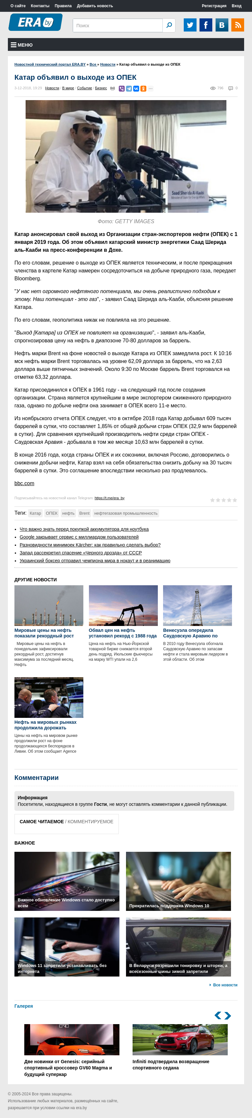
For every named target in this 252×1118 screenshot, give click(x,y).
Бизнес (101, 88)
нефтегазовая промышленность (126, 513)
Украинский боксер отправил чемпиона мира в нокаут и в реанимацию (95, 560)
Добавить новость (95, 6)
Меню (22, 45)
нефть (68, 513)
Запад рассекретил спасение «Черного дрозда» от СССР (81, 552)
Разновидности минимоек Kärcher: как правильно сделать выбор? (90, 545)
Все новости (225, 985)
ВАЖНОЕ (24, 843)
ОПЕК (52, 513)
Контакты (40, 6)
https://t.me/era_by (109, 498)
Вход (237, 6)
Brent (84, 513)
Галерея (23, 1006)
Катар (35, 513)
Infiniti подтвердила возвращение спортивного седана (180, 1047)
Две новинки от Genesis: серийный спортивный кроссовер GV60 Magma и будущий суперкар (71, 1050)
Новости (52, 88)
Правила (63, 6)
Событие (84, 88)
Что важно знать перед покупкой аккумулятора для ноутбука (84, 529)
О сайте (18, 6)
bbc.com (24, 483)
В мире (68, 88)
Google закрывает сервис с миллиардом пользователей (79, 537)
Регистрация (214, 6)
